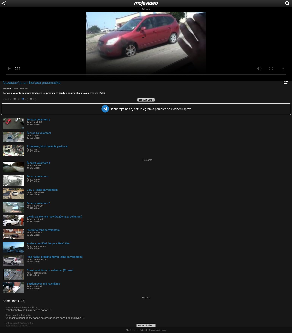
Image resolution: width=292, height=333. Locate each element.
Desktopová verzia (157, 330)
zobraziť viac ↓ (146, 100)
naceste (7, 89)
